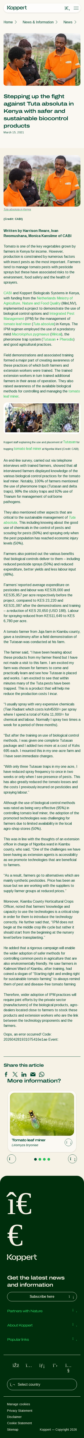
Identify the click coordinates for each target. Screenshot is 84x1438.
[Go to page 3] (44, 1159)
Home (8, 22)
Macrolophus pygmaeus (30, 334)
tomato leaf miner (17, 324)
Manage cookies (18, 1404)
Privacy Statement (19, 1410)
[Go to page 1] (35, 1159)
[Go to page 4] (48, 1159)
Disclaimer (14, 1417)
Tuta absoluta (43, 324)
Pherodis (66, 339)
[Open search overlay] (67, 8)
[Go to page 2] (40, 1159)
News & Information (38, 22)
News (67, 22)
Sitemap (12, 1429)
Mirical (56, 334)
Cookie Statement (19, 1423)
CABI (8, 293)
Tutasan (49, 339)
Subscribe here (52, 1296)
